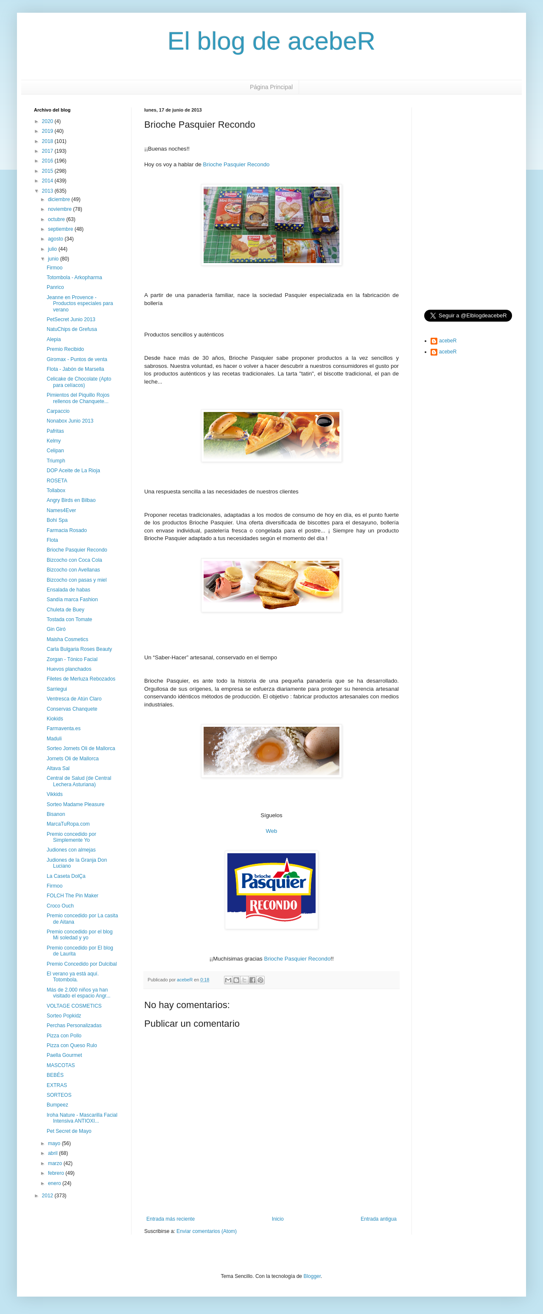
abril (53, 1153)
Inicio (278, 1219)
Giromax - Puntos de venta (77, 359)
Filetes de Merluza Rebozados (81, 679)
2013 (48, 191)
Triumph (56, 461)
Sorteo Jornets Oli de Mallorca (81, 748)
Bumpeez (57, 1105)
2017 (48, 151)
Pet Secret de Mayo (69, 1131)
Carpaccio (58, 411)
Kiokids (55, 719)
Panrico (55, 287)
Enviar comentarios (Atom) (206, 1231)
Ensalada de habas (68, 590)
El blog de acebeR (271, 41)
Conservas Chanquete (72, 709)
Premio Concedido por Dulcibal (82, 964)
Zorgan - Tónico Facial (72, 659)
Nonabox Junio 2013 (70, 421)
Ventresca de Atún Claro (74, 699)
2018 (48, 141)
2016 (48, 161)
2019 (48, 131)
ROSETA (57, 481)
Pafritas (55, 431)
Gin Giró (56, 629)
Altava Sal (58, 768)
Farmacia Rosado (67, 530)
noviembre (60, 209)
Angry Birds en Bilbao (71, 500)
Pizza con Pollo (64, 1036)
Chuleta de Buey (65, 610)
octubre (57, 219)
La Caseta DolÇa (66, 876)
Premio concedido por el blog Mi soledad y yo (79, 935)
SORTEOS (59, 1095)
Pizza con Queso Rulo (72, 1045)
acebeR (447, 341)
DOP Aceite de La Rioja (73, 470)
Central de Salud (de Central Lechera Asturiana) (79, 781)
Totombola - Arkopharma (74, 277)
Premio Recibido (65, 349)
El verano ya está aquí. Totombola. (73, 977)
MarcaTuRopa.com (68, 824)
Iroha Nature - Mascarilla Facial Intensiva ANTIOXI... (82, 1118)
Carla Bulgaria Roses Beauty (79, 649)
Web (271, 831)
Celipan (55, 451)
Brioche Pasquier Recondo (236, 164)
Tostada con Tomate (69, 619)
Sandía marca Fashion (72, 599)
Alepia (54, 339)
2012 (48, 1196)
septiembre (61, 229)
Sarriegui (57, 689)
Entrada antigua (379, 1219)
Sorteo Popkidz (64, 1016)
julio (53, 249)
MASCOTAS (61, 1065)
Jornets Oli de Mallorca (73, 759)
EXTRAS (57, 1085)
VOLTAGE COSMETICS (74, 1006)
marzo (56, 1163)
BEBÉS (55, 1075)
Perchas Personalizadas (74, 1025)
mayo (55, 1143)
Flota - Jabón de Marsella (75, 369)
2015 (48, 171)
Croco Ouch (60, 906)
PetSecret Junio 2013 (71, 319)
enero (55, 1183)
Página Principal (271, 87)
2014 (48, 181)
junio (54, 259)
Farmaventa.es (64, 728)
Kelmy (54, 441)
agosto (56, 239)
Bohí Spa (57, 520)
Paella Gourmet (64, 1055)
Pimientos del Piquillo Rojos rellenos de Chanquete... (78, 398)
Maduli (54, 739)
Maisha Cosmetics (67, 639)
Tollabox (56, 490)
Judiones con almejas (71, 850)
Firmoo (54, 268)
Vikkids (55, 794)
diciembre (59, 199)
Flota (52, 540)
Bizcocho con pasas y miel (76, 580)
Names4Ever (61, 510)
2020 (48, 121)
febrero (56, 1173)
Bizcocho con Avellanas (73, 570)
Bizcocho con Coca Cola (74, 560)
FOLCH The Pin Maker (72, 896)
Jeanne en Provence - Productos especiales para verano (80, 303)
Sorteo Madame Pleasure (75, 804)
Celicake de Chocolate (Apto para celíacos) (79, 382)
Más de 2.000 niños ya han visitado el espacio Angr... (78, 993)
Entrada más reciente (170, 1219)
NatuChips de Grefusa (72, 329)
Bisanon (56, 814)
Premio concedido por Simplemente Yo (71, 837)
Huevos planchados (69, 669)
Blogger (312, 1276)
